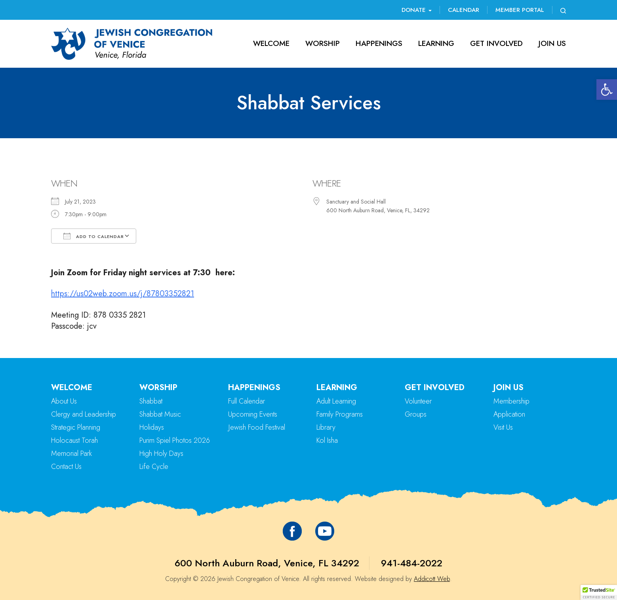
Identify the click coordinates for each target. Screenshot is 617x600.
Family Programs (339, 414)
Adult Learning (336, 401)
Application (509, 414)
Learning (436, 43)
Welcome (271, 43)
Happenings (379, 43)
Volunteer (418, 401)
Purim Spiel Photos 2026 (174, 440)
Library (325, 427)
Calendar (463, 10)
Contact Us (66, 466)
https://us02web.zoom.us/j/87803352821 (122, 293)
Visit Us (503, 427)
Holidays (151, 427)
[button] (606, 89)
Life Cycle (153, 466)
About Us (64, 401)
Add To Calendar (93, 236)
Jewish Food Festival (256, 427)
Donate (417, 10)
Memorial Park (71, 453)
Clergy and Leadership (83, 414)
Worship (322, 43)
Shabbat (150, 401)
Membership (511, 401)
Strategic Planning (75, 427)
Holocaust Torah (74, 440)
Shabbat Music (160, 414)
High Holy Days (161, 453)
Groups (416, 414)
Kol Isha (327, 440)
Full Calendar (246, 401)
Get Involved (496, 43)
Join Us (552, 43)
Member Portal (519, 10)
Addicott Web (432, 578)
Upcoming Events (252, 414)
